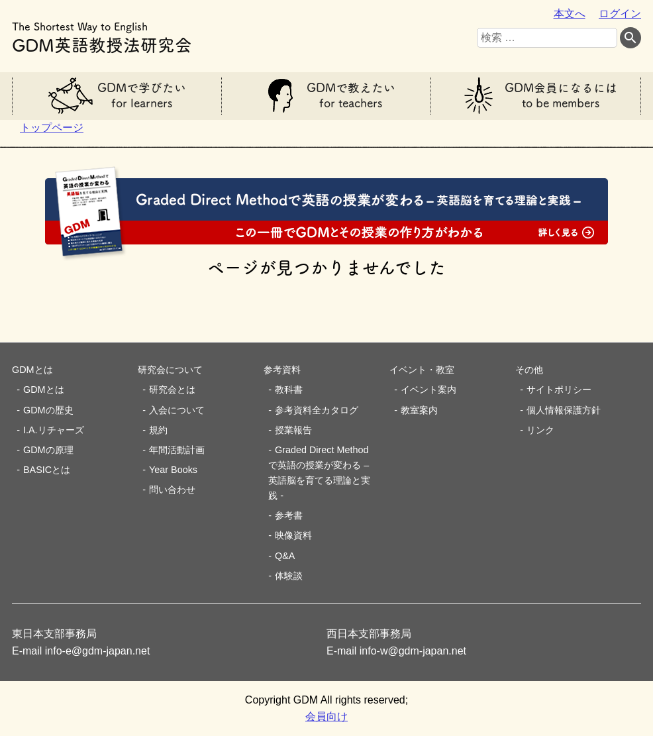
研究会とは (172, 389)
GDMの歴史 (48, 410)
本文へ (569, 13)
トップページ (51, 127)
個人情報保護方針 (564, 410)
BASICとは (46, 469)
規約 (158, 430)
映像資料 (293, 535)
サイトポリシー (559, 389)
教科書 (289, 389)
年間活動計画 (177, 450)
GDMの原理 (48, 450)
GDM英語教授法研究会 (102, 35)
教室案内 (419, 410)
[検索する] (630, 38)
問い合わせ (172, 489)
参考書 (289, 515)
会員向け (326, 716)
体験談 (289, 575)
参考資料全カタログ (316, 410)
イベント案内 (428, 389)
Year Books (173, 469)
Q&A (285, 556)
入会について (177, 410)
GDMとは (43, 389)
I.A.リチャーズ (53, 430)
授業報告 (293, 430)
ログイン (620, 13)
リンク (540, 430)
